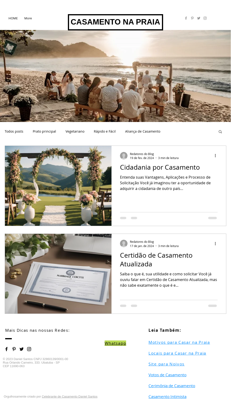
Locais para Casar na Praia (177, 353)
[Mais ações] (217, 156)
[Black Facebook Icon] (6, 349)
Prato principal (44, 131)
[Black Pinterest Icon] (14, 349)
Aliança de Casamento (142, 131)
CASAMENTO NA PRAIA (115, 21)
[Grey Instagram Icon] (205, 18)
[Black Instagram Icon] (29, 349)
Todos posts (14, 131)
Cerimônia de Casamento (171, 385)
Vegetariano (75, 131)
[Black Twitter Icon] (21, 349)
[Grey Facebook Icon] (186, 18)
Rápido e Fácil (105, 131)
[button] (220, 132)
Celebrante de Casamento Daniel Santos (69, 396)
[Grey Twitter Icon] (199, 18)
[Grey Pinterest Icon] (192, 18)
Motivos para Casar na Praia (179, 342)
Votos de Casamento (167, 375)
